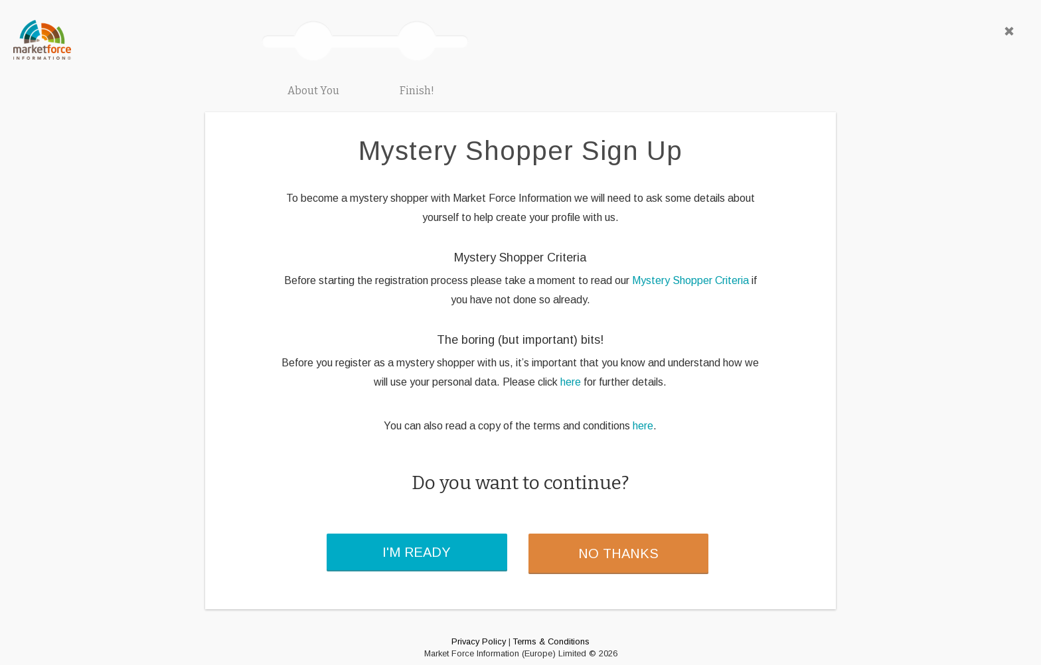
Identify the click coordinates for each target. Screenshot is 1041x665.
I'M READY (416, 552)
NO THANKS (618, 553)
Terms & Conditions (551, 641)
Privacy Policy (478, 641)
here (570, 382)
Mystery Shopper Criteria (690, 280)
